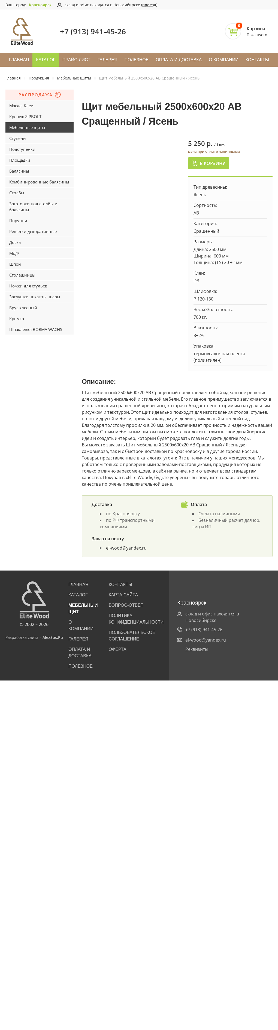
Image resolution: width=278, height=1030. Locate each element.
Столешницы (22, 275)
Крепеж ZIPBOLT (25, 116)
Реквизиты (196, 649)
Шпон (15, 264)
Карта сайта (123, 595)
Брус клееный (23, 307)
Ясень (200, 195)
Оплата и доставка (179, 59)
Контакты (257, 59)
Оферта (117, 649)
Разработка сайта (21, 637)
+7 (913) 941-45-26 (93, 31)
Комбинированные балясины (39, 182)
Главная (19, 59)
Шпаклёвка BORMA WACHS (35, 329)
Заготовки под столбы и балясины (33, 206)
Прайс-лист (76, 59)
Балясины (19, 171)
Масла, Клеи (21, 105)
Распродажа (40, 95)
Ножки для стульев (28, 286)
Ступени (17, 138)
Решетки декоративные (33, 231)
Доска (15, 242)
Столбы (16, 192)
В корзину (208, 163)
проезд (149, 4)
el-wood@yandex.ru (126, 548)
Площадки (19, 160)
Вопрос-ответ (126, 605)
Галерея (107, 59)
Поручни (18, 220)
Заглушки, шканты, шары (34, 296)
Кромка (16, 318)
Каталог (45, 59)
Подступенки (22, 149)
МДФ (14, 253)
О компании (223, 59)
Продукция (39, 78)
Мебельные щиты (74, 78)
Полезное (136, 59)
